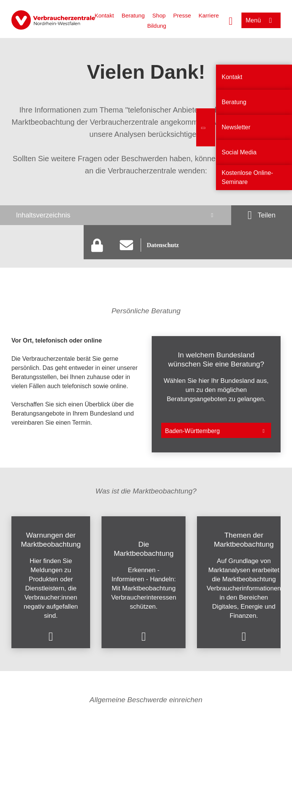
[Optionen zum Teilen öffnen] (261, 215)
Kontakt (104, 15)
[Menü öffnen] (261, 20)
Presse (182, 15)
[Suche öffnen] (231, 20)
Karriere (208, 15)
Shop (159, 15)
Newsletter (236, 127)
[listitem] (75, 394)
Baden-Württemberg (192, 431)
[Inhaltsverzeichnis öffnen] (115, 215)
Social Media (239, 152)
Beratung (133, 15)
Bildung (156, 25)
